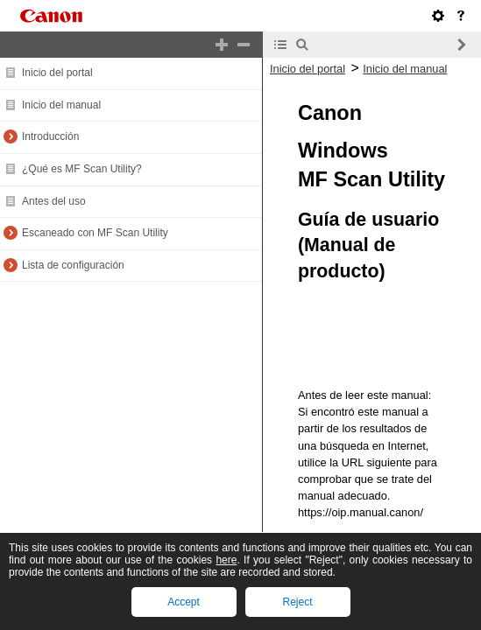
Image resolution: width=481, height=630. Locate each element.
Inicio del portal (57, 72)
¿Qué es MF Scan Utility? (82, 169)
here (226, 560)
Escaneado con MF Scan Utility (95, 233)
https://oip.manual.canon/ (360, 512)
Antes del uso (54, 201)
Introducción (50, 136)
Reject (297, 602)
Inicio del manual (61, 105)
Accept (183, 602)
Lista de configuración (73, 265)
